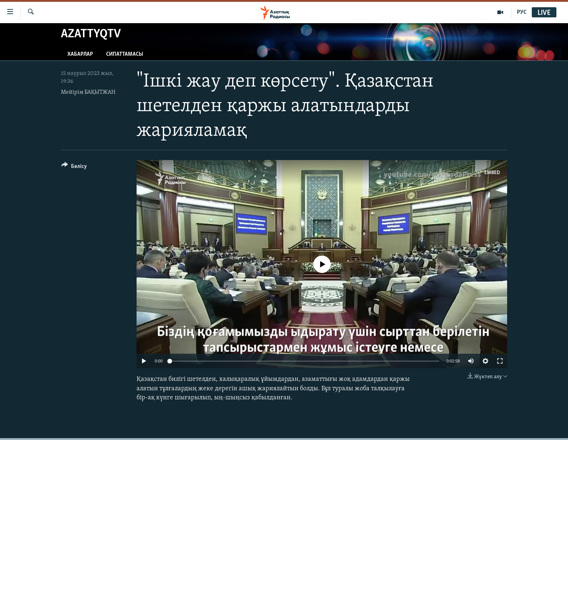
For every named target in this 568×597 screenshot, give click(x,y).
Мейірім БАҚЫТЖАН (88, 92)
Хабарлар (80, 54)
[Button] (74, 167)
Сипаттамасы (124, 54)
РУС (522, 12)
